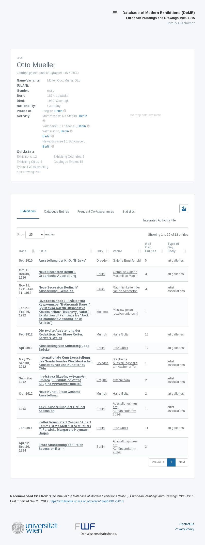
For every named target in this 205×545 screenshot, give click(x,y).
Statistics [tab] (128, 211)
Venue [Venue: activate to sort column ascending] (117, 251)
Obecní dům (121, 380)
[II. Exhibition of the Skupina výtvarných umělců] (62, 380)
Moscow (102, 312)
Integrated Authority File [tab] (159, 220)
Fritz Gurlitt (120, 348)
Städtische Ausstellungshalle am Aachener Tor (125, 363)
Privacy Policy (184, 529)
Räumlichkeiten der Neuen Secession (126, 289)
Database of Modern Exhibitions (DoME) (158, 15)
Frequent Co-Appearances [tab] (95, 211)
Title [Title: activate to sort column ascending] (42, 251)
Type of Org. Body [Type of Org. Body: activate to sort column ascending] (173, 247)
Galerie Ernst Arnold (127, 260)
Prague (102, 380)
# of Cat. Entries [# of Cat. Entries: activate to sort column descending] (150, 247)
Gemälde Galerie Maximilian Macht (125, 273)
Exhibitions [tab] (28, 211)
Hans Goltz (121, 334)
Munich (102, 334)
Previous (158, 462)
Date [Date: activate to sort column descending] (22, 251)
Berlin (58, 111)
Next (182, 462)
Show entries (36, 234)
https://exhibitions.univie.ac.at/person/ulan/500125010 (86, 501)
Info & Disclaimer (181, 23)
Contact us (186, 524)
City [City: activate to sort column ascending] (100, 251)
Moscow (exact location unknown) (125, 311)
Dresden (102, 260)
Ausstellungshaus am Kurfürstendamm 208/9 (125, 409)
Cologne (102, 363)
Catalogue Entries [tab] (56, 211)
